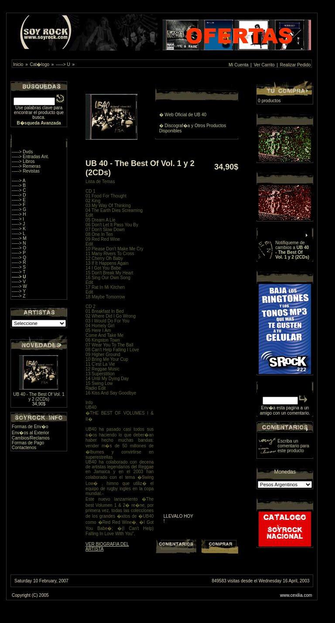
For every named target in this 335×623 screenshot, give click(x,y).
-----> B (19, 185)
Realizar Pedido (295, 64)
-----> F (18, 204)
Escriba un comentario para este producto (293, 446)
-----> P (19, 252)
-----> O (19, 248)
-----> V (19, 281)
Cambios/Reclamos (31, 438)
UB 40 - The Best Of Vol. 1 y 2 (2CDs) (39, 396)
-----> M (19, 238)
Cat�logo (39, 64)
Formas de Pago (28, 442)
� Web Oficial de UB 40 (182, 114)
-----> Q (19, 257)
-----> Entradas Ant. (30, 156)
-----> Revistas (26, 171)
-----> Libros (23, 161)
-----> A (18, 180)
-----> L (18, 233)
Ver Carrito (264, 64)
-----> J (18, 224)
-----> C (19, 190)
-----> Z (18, 296)
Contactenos (24, 447)
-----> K (19, 228)
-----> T (18, 272)
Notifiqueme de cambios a (292, 250)
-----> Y (19, 291)
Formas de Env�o (30, 426)
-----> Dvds (22, 151)
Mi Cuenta (239, 64)
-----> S (19, 267)
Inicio (18, 64)
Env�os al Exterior (30, 432)
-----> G (19, 209)
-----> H (19, 214)
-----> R (19, 262)
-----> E (19, 199)
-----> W (19, 286)
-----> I (18, 219)
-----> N (19, 243)
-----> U (63, 64)
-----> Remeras (26, 166)
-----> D (19, 195)
